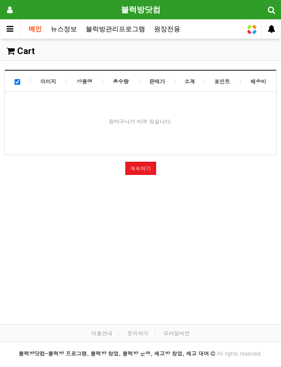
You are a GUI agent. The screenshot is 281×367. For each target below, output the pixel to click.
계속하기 (140, 168)
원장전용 (167, 29)
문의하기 (138, 333)
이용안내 (101, 333)
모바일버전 (177, 333)
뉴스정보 (64, 29)
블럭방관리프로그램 (115, 29)
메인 (35, 29)
